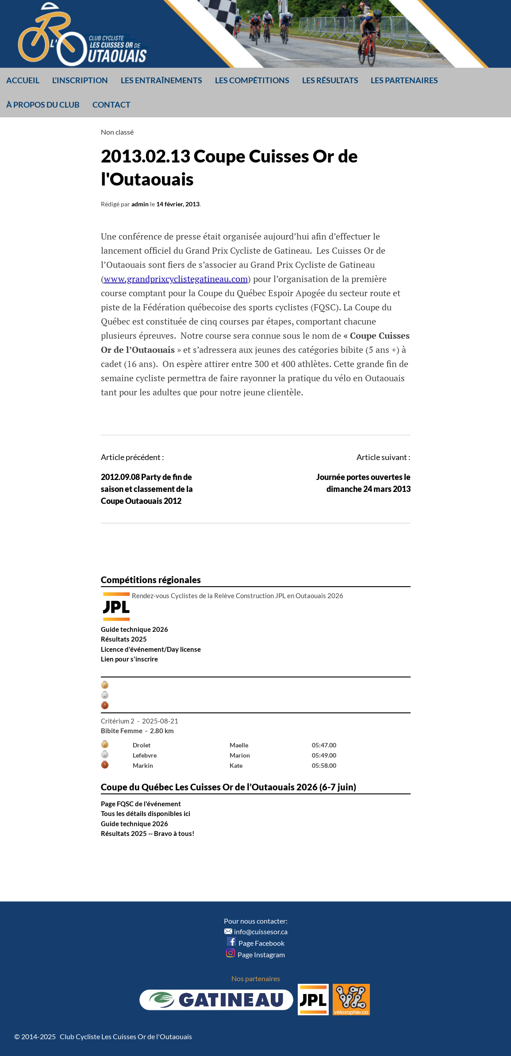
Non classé (117, 132)
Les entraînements (161, 80)
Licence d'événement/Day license (151, 649)
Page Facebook (255, 943)
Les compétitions (252, 80)
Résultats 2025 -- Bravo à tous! (147, 833)
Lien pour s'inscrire (129, 659)
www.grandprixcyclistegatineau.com (176, 279)
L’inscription (80, 80)
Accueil (22, 80)
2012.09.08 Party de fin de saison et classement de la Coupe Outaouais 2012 (147, 489)
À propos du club (43, 104)
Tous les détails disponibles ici (145, 813)
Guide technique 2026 (134, 629)
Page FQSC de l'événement (141, 804)
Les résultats (330, 80)
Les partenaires (404, 80)
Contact (111, 104)
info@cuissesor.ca (261, 931)
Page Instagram (255, 954)
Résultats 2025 (124, 639)
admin (140, 204)
